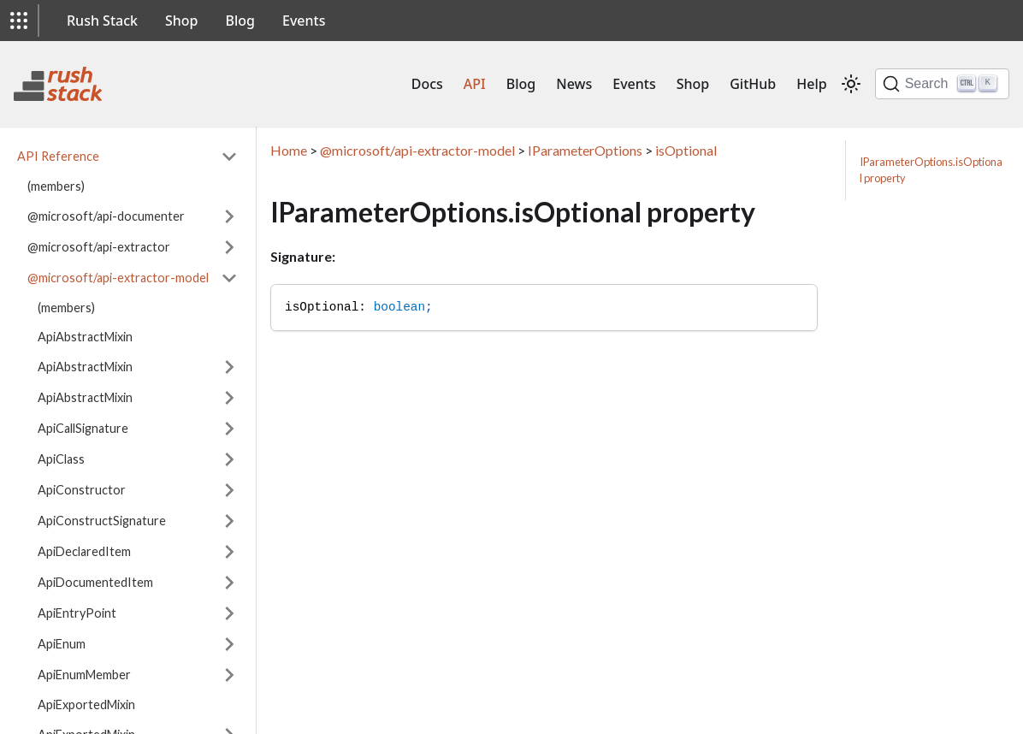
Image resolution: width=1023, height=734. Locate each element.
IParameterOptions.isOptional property (931, 170)
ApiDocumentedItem (95, 582)
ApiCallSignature (83, 428)
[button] (18, 20)
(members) (56, 186)
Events (303, 20)
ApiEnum (62, 643)
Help (811, 83)
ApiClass (61, 459)
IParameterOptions (585, 150)
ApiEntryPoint (77, 613)
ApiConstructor (82, 489)
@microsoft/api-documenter (106, 216)
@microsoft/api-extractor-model (118, 277)
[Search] (942, 83)
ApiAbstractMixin (85, 336)
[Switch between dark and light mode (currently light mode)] (851, 84)
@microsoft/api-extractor (98, 247)
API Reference (58, 156)
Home (288, 150)
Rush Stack (102, 20)
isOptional (686, 150)
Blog (240, 20)
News (574, 83)
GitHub (753, 83)
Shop (181, 20)
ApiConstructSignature (102, 520)
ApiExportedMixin (86, 704)
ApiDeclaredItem (84, 551)
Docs (427, 83)
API (475, 83)
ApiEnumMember (84, 674)
